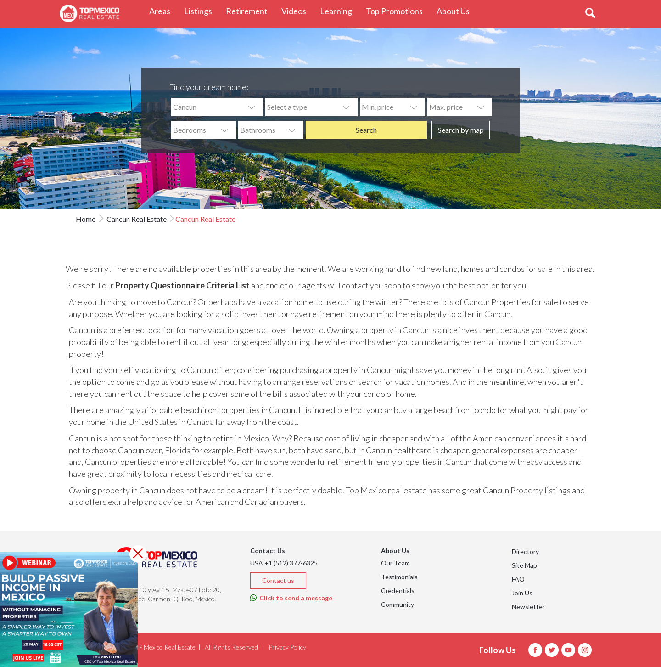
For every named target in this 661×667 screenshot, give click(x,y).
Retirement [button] (250, 11)
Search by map (461, 129)
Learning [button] (339, 11)
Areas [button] (163, 11)
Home (85, 219)
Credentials (398, 590)
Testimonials (399, 577)
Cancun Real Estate (136, 219)
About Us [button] (456, 11)
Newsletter (528, 606)
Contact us (278, 580)
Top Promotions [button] (398, 11)
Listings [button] (201, 11)
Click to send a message (291, 598)
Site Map (524, 565)
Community (397, 604)
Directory (525, 551)
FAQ (518, 579)
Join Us (522, 593)
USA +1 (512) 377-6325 (284, 563)
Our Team (395, 563)
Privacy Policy (287, 647)
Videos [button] (297, 11)
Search (366, 129)
